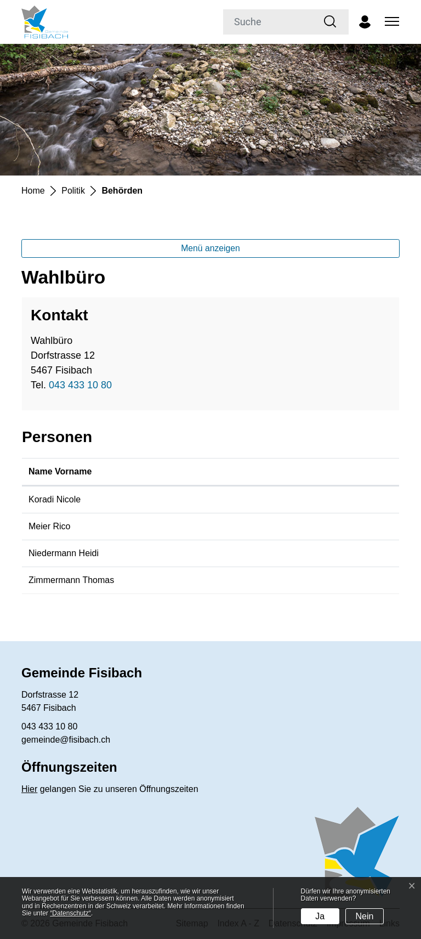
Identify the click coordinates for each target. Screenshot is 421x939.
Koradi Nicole (55, 499)
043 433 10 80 (80, 385)
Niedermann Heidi (64, 553)
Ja (320, 916)
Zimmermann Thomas (71, 580)
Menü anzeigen (210, 248)
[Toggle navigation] (390, 22)
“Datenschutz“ (70, 913)
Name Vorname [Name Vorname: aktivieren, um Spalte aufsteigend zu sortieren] (60, 471)
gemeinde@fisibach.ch (65, 739)
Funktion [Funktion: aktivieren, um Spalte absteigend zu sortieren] (269, 471)
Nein (365, 916)
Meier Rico (49, 526)
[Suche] (268, 22)
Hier (29, 789)
